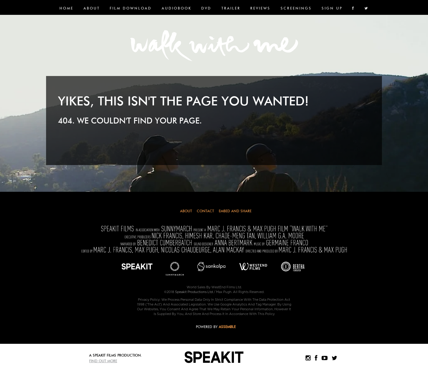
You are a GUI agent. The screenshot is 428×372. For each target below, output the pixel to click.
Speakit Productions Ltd (194, 292)
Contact (205, 211)
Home (66, 8)
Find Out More (103, 361)
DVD (206, 8)
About (92, 8)
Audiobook (176, 8)
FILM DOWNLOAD (131, 8)
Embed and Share (235, 211)
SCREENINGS (296, 8)
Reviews (260, 8)
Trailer (230, 8)
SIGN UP (332, 8)
